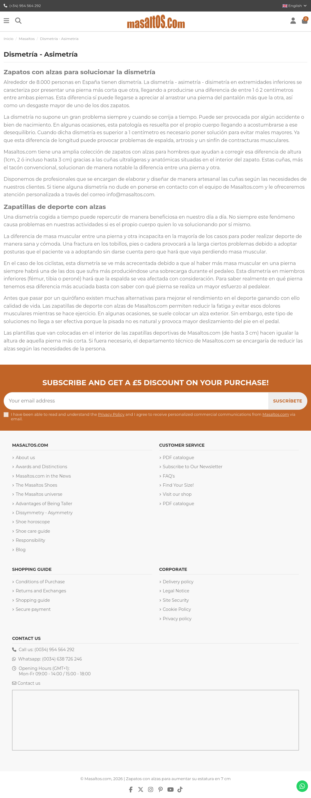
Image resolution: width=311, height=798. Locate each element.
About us (25, 457)
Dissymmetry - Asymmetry (44, 512)
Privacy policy (177, 618)
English (295, 5)
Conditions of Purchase (40, 581)
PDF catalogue (178, 457)
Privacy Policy (111, 414)
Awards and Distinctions (41, 466)
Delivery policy (178, 581)
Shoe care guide (33, 531)
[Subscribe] (287, 400)
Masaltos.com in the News (43, 476)
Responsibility (30, 540)
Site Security (176, 600)
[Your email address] (136, 400)
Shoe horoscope (33, 522)
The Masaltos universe (39, 494)
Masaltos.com (276, 414)
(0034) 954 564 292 (54, 649)
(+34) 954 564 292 (22, 5)
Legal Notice (176, 591)
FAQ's (169, 476)
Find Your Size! (178, 485)
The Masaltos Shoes (36, 485)
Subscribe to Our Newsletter (193, 466)
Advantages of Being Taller (44, 503)
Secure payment (33, 609)
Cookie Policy (177, 609)
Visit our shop (177, 494)
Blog (21, 549)
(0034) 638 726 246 (62, 659)
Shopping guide (33, 600)
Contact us (29, 683)
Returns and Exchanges (41, 591)
